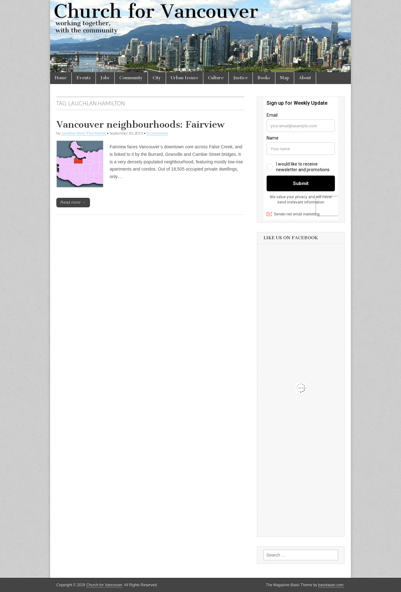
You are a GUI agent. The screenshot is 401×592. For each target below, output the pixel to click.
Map (284, 78)
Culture (216, 78)
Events (83, 78)
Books (264, 78)
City (157, 78)
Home (61, 78)
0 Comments (157, 133)
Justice (240, 78)
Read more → (73, 202)
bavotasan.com (331, 585)
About (305, 78)
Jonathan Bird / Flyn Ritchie (83, 133)
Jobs (105, 78)
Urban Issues (184, 78)
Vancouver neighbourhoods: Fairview (140, 124)
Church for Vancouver (104, 585)
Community (131, 78)
